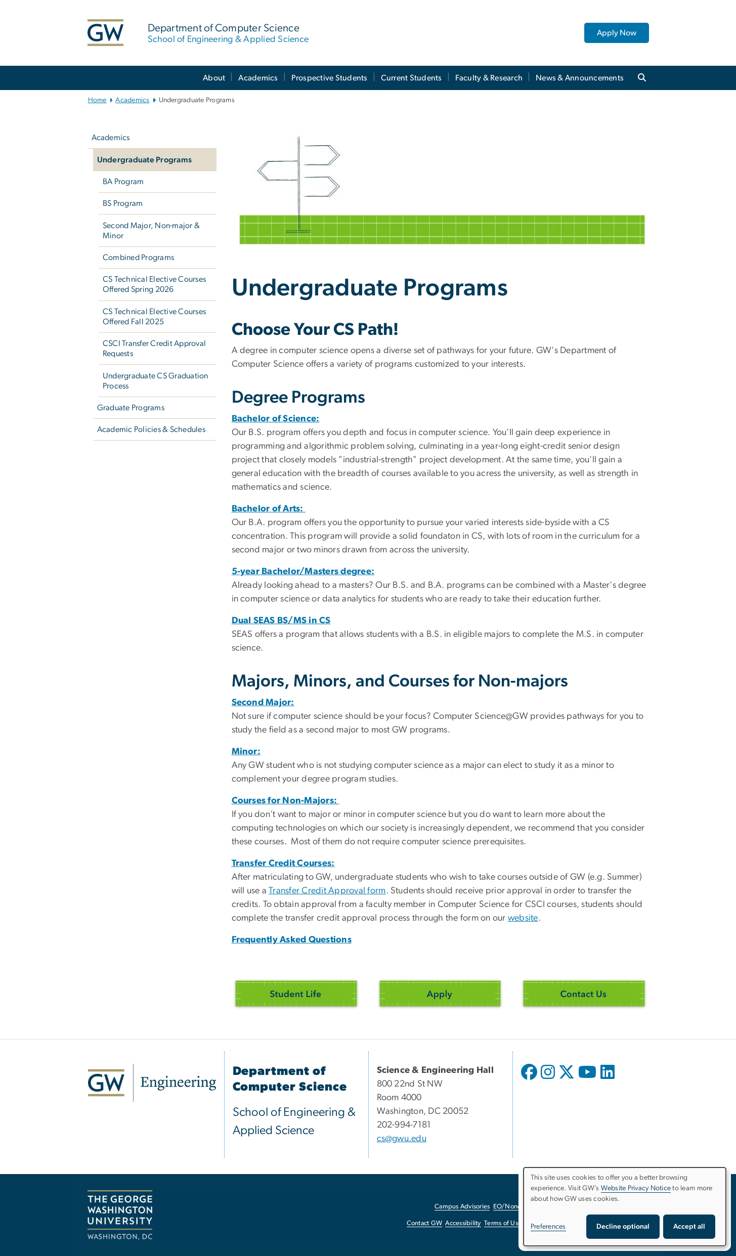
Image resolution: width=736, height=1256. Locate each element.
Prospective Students (329, 78)
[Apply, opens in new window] (440, 993)
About (214, 78)
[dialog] (625, 1206)
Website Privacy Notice (636, 1188)
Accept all (689, 1226)
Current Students (411, 78)
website (523, 918)
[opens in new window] (530, 1079)
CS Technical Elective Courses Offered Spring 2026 (154, 284)
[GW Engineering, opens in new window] (152, 1083)
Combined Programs (138, 257)
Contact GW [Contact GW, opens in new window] (425, 1223)
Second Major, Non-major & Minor (151, 231)
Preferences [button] (548, 1226)
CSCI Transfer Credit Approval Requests (154, 348)
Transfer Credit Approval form (327, 890)
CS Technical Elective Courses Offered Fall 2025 (154, 317)
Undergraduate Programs (144, 160)
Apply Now (616, 33)
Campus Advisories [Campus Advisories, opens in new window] (462, 1206)
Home (97, 100)
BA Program (123, 182)
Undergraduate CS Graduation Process (155, 381)
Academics (258, 78)
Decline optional (623, 1226)
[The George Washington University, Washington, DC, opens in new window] (120, 1215)
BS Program (123, 203)
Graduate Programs (130, 408)
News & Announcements (580, 78)
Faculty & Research (489, 78)
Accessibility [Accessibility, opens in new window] (463, 1223)
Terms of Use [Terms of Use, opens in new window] (503, 1223)
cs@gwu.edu (402, 1138)
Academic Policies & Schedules (151, 429)
